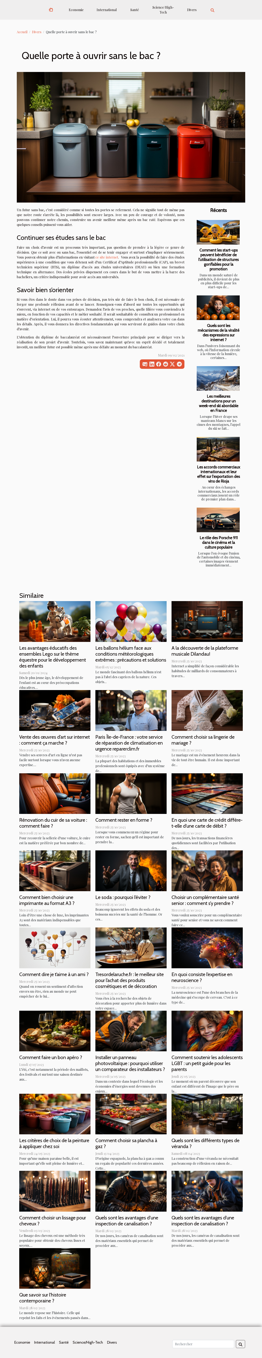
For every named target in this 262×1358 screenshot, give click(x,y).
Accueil (22, 32)
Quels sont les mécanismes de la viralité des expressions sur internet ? (218, 332)
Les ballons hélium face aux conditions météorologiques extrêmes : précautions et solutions (130, 654)
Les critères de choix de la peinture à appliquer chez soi (54, 1143)
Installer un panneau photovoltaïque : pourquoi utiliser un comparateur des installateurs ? (130, 1063)
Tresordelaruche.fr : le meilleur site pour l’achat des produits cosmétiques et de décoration (129, 980)
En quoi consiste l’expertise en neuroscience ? (202, 977)
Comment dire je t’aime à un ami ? (54, 974)
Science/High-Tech (163, 9)
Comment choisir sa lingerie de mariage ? (203, 740)
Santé (134, 10)
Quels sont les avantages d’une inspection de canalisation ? (203, 1221)
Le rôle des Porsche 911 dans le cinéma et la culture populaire (219, 542)
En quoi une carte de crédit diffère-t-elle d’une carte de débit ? (207, 823)
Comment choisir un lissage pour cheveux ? (52, 1221)
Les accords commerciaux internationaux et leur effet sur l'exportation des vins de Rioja (218, 474)
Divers (191, 10)
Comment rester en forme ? (123, 820)
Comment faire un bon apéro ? (50, 1057)
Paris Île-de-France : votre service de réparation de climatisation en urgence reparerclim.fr (129, 743)
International (107, 10)
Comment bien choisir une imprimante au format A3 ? (47, 900)
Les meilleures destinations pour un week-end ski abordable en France (218, 403)
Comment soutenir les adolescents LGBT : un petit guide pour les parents (207, 1063)
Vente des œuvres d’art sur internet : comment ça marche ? (54, 740)
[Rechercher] (203, 1344)
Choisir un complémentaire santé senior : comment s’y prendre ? (205, 900)
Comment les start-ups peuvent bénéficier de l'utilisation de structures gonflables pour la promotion (218, 259)
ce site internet (106, 257)
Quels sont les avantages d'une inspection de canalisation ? (126, 1221)
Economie (76, 10)
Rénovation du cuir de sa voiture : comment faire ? (53, 823)
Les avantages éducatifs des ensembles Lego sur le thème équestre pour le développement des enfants (52, 657)
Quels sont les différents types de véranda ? (205, 1143)
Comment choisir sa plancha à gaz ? (126, 1143)
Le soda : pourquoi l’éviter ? (122, 897)
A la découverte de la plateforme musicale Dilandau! (205, 651)
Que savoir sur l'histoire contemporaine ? (42, 1298)
